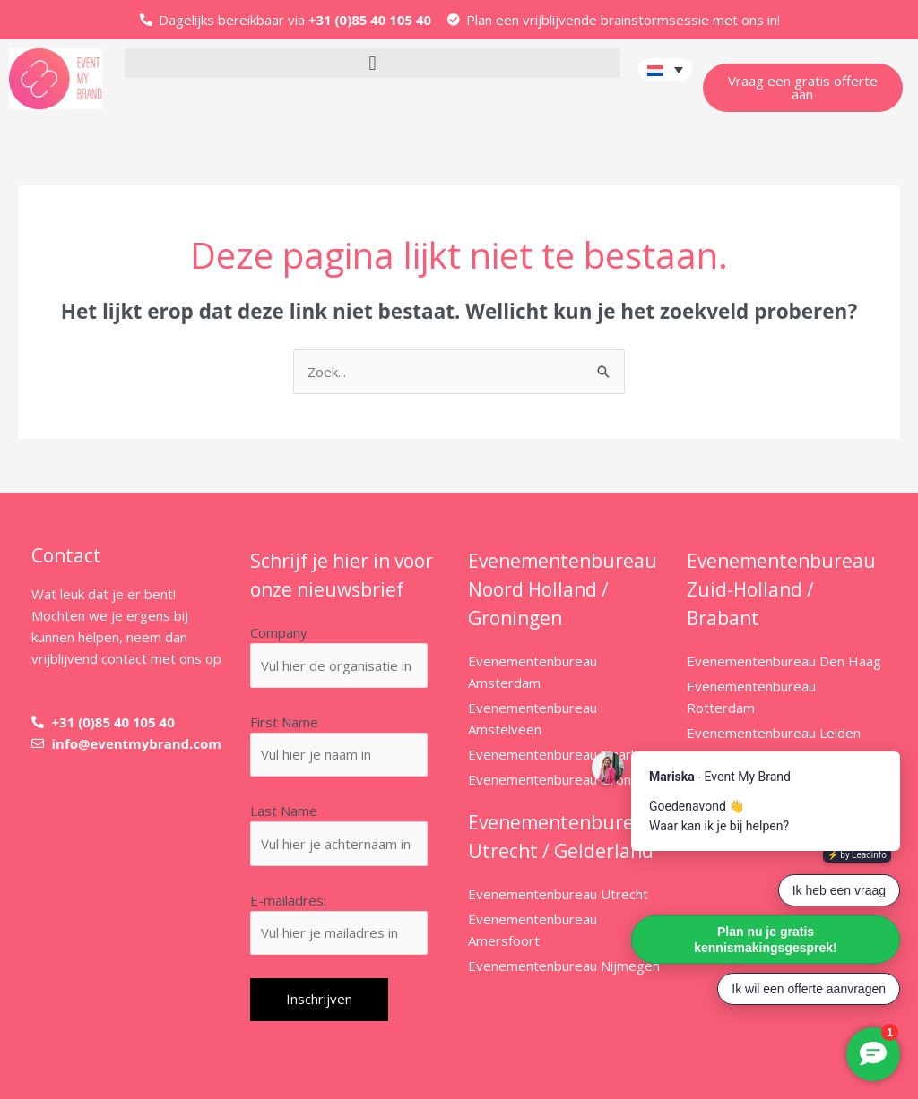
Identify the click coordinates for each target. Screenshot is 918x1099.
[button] (372, 63)
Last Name (283, 811)
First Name (284, 722)
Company (278, 632)
